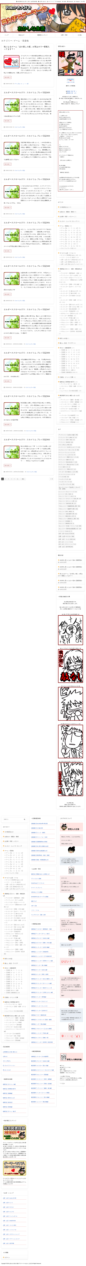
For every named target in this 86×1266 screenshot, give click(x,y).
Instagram (59, 1)
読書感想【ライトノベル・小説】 (39, 837)
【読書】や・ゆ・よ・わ (68, 365)
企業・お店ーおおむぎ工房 (9, 1198)
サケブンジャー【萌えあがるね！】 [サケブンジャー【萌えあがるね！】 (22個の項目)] (68, 464)
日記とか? (21, 35)
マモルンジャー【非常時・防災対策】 (71, 331)
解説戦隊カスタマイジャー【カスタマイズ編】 (42, 1070)
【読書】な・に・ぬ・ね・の (69, 359)
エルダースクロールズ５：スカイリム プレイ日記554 (27, 396)
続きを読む (7, 77)
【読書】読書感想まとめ (68, 372)
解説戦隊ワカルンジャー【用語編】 (40, 1074)
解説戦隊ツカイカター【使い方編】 (40, 1065)
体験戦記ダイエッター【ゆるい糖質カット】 (42, 979)
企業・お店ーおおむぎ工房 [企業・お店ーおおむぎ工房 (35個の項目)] (66, 533)
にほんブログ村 (70, 82)
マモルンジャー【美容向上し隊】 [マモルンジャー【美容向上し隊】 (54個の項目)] (69, 518)
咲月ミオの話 (63, 338)
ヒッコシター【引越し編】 (68, 318)
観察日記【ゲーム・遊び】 (9, 1111)
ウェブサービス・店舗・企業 (38, 914)
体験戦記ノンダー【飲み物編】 (39, 1024)
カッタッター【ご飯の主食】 (69, 293)
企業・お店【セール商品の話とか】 (71, 259)
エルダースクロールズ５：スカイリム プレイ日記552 (27, 440)
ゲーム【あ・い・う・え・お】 (70, 228)
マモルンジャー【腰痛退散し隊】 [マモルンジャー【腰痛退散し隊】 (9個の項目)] (66, 523)
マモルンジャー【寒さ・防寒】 (70, 322)
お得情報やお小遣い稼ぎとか (10, 1052)
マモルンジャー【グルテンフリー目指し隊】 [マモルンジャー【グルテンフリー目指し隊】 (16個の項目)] (70, 498)
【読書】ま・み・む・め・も (69, 363)
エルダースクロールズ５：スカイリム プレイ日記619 (27, 179)
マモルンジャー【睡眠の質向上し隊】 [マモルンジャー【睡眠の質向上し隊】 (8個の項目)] (67, 516)
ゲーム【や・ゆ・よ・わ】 (68, 243)
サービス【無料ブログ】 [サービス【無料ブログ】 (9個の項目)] (64, 466)
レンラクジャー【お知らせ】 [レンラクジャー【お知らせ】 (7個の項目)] (65, 531)
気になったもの (7, 1070)
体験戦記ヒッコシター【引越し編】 (40, 1033)
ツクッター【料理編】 (67, 315)
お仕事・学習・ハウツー (67, 216)
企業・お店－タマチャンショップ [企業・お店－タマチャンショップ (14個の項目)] (67, 544)
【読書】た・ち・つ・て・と (69, 356)
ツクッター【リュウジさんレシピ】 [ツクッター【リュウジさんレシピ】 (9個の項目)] (66, 474)
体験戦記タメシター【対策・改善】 (40, 974)
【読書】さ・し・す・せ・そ (69, 354)
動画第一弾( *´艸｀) (71, 91)
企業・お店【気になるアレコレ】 (70, 264)
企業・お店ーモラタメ (8, 1207)
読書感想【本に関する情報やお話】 (40, 846)
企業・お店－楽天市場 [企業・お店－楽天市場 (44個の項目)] (66, 546)
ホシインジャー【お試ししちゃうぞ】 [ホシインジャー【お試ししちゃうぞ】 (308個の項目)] (69, 488)
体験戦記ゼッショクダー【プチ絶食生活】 (41, 956)
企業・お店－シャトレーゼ (9, 1229)
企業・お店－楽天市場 (8, 1243)
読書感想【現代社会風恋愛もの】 (39, 850)
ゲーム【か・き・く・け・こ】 (70, 230)
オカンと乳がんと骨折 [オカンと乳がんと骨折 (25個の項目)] (65, 444)
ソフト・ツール (35, 910)
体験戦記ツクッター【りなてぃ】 (39, 1001)
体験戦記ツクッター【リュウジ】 (39, 1006)
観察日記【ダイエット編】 (9, 1084)
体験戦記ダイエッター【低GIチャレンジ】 (41, 988)
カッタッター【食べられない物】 (70, 306)
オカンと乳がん (7, 1061)
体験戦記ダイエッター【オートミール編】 (41, 983)
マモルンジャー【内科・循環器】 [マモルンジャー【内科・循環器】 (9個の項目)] (66, 511)
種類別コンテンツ (42, 35)
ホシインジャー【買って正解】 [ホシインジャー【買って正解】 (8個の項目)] (65, 494)
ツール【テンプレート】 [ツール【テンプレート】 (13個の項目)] (65, 481)
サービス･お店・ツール (66, 253)
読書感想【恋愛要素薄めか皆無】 (39, 841)
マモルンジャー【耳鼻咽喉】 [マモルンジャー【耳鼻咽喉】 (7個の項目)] (65, 521)
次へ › (18, 479)
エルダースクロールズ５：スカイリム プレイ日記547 (27, 309)
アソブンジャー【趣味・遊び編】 (70, 399)
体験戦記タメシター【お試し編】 (39, 969)
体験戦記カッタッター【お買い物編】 (40, 947)
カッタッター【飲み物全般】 (69, 309)
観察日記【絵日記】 (8, 1102)
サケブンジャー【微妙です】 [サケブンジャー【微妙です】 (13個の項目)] (66, 459)
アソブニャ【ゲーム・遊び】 (69, 384)
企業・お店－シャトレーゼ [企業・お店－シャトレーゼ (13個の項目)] (66, 541)
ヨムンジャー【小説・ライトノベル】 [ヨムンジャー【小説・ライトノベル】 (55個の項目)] (70, 526)
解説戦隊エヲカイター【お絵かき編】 (40, 1061)
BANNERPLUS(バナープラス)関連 (39, 896)
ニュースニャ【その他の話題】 (70, 390)
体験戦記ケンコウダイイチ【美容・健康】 (41, 1019)
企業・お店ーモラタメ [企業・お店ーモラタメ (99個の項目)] (66, 536)
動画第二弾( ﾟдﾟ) (71, 93)
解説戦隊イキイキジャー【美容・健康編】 (41, 1079)
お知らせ (5, 1056)
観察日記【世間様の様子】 (67, 382)
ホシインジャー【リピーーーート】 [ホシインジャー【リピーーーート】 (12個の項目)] (68, 491)
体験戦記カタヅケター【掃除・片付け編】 (41, 942)
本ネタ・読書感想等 (65, 348)
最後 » (23, 479)
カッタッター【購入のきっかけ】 (70, 304)
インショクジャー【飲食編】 (69, 406)
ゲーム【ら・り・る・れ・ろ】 (70, 246)
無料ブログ (34, 901)
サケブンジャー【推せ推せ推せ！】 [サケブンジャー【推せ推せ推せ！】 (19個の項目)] (68, 462)
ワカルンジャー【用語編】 (68, 422)
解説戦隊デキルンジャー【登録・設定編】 (41, 1083)
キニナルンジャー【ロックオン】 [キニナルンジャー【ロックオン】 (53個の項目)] (69, 450)
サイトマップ (51, 1)
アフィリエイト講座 (36, 878)
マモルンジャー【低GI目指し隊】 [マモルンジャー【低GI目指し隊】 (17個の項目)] (67, 503)
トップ (6, 35)
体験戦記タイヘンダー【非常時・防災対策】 (42, 1042)
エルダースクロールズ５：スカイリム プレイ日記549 (27, 266)
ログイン (7, 1257)
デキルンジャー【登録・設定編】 (70, 420)
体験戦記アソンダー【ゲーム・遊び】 (40, 933)
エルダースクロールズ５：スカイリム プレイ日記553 (27, 136)
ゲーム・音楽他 (64, 226)
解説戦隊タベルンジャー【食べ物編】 (40, 1097)
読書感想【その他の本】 (37, 828)
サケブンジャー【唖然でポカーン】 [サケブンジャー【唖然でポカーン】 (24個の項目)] (68, 457)
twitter (65, 1)
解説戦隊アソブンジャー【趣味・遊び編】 (41, 1088)
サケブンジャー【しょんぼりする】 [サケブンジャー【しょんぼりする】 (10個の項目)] (67, 454)
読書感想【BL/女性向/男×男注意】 (39, 823)
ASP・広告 (34, 905)
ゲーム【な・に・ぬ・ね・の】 (70, 237)
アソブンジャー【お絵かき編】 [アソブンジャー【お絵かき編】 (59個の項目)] (68, 434)
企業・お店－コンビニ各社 (9, 1225)
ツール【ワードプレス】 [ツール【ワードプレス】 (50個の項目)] (66, 484)
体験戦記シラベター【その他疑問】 (40, 1056)
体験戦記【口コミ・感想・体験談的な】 (71, 269)
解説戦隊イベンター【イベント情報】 (40, 1092)
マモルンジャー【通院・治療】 (70, 329)
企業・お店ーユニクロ (8, 1211)
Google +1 (78, 1)
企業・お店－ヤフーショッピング (11, 1238)
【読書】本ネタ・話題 (67, 370)
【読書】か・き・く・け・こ (69, 352)
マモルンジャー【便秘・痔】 (69, 320)
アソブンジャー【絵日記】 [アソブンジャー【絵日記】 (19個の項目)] (66, 442)
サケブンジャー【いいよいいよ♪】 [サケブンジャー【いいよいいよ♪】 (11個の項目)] (67, 452)
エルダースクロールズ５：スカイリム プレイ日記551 (27, 223)
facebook (71, 1)
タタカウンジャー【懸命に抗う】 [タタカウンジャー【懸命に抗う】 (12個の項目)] (67, 469)
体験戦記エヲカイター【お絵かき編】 (40, 938)
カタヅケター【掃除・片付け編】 (70, 284)
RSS (84, 1)
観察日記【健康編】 (8, 1093)
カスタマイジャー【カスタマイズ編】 (71, 411)
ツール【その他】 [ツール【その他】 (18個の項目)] (64, 476)
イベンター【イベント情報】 (69, 404)
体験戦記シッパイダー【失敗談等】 (40, 951)
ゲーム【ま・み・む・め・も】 (70, 241)
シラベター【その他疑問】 (68, 415)
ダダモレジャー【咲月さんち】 (70, 313)
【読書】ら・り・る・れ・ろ (69, 368)
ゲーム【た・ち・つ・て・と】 (70, 235)
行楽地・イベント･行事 (66, 377)
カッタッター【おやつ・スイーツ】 (71, 286)
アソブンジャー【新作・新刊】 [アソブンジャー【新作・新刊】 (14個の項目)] (67, 439)
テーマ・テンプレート (36, 887)
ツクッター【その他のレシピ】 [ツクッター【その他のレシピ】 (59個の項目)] (68, 471)
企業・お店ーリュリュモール (10, 1216)
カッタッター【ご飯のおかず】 (70, 291)
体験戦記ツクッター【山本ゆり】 (39, 1010)
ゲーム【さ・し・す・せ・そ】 (70, 232)
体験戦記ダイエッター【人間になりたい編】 (42, 992)
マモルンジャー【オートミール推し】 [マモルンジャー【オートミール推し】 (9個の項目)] (67, 496)
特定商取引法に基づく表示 (24, 1)
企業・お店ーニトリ (8, 1202)
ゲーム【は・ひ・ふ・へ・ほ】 (22, 83)
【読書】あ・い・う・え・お (69, 350)
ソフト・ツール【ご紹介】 (68, 257)
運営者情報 (34, 1)
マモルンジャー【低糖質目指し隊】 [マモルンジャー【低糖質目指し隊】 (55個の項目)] (69, 506)
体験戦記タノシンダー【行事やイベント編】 (42, 960)
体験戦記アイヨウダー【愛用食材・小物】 (41, 929)
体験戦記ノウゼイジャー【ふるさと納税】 (41, 1028)
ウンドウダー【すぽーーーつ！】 (70, 277)
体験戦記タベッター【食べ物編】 (39, 965)
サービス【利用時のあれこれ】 (70, 255)
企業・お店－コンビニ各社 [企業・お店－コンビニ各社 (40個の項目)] (67, 539)
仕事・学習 (64, 35)
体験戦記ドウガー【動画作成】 (39, 1015)
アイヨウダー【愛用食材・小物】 (70, 273)
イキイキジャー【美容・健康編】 (70, 402)
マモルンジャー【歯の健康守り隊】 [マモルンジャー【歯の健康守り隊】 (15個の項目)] (68, 513)
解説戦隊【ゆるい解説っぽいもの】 (70, 395)
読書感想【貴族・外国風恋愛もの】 (40, 859)
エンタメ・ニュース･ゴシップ (68, 221)
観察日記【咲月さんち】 (9, 1098)
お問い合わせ (43, 1)
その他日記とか (64, 207)
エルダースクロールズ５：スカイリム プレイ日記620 (27, 92)
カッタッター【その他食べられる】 (71, 295)
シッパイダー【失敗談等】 (68, 311)
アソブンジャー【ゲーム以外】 (70, 275)
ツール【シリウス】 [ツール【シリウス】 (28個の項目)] (65, 479)
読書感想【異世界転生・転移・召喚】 (40, 855)
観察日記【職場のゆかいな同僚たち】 (40, 874)
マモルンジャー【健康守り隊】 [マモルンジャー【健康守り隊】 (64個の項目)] (68, 509)
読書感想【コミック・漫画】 (38, 832)
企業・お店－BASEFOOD (9, 1220)
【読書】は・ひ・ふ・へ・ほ (69, 361)
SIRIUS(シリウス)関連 (36, 892)
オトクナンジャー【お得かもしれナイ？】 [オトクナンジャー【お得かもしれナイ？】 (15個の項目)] (69, 447)
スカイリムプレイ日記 (20, 127)
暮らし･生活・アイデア (66, 343)
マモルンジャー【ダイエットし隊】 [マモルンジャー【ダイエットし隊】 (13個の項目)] (68, 501)
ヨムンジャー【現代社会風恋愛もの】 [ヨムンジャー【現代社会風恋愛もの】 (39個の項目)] (70, 528)
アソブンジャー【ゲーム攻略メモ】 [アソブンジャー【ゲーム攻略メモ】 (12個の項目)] (68, 437)
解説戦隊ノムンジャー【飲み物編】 (40, 1101)
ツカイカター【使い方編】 (68, 417)
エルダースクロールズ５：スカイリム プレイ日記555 (27, 353)
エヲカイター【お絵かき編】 (69, 408)
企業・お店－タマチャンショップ (11, 1234)
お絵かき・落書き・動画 (67, 212)
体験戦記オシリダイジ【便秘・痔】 (40, 1037)
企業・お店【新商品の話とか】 (70, 262)
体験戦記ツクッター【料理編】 (39, 997)
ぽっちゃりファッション (9, 1065)
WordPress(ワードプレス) (37, 883)
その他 (79, 35)
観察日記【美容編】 (8, 1107)
